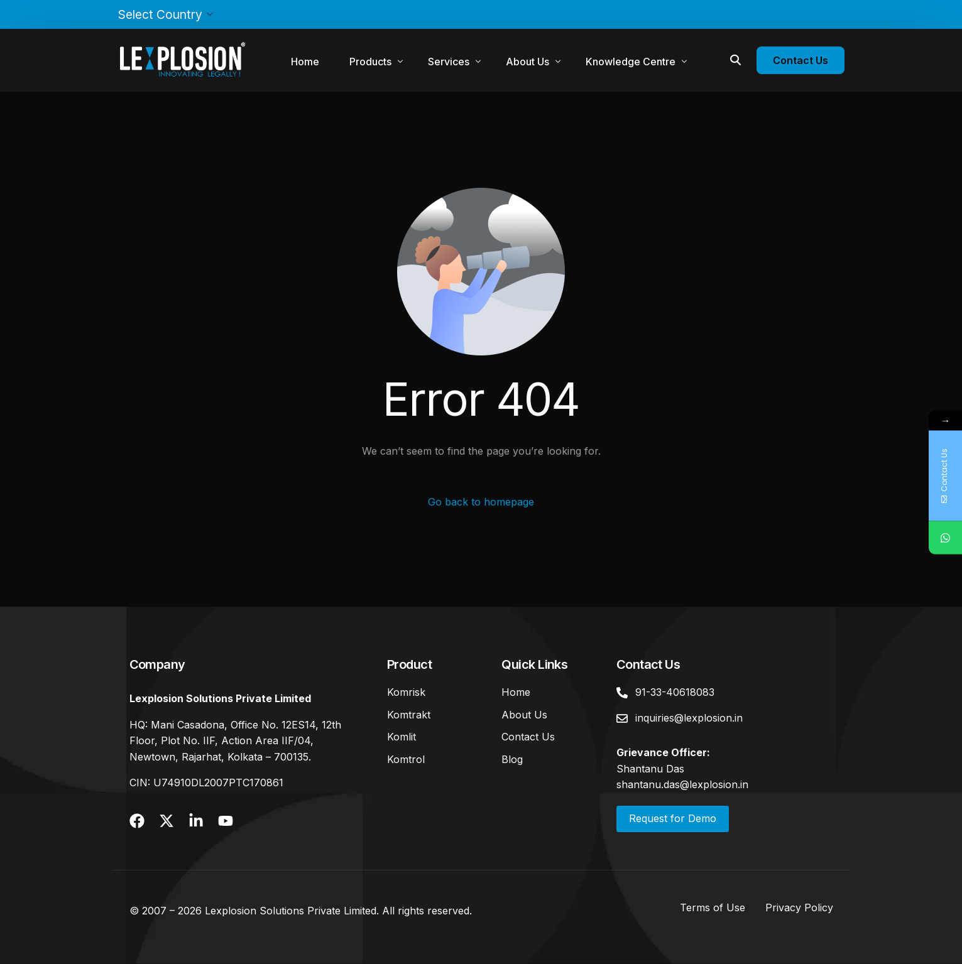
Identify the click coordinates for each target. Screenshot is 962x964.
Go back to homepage (481, 502)
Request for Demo (672, 818)
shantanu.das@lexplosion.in (682, 784)
